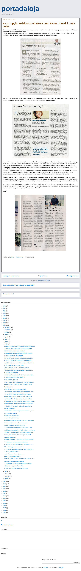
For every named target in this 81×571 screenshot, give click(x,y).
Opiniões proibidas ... (10, 437)
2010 (4, 498)
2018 (4, 325)
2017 (4, 481)
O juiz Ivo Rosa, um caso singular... (14, 355)
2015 (4, 486)
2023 (4, 313)
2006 (4, 505)
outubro (7, 332)
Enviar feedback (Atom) (44, 280)
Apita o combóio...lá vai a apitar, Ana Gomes (16, 367)
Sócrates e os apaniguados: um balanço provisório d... (19, 432)
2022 (4, 315)
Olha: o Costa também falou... (12, 456)
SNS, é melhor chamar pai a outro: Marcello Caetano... (19, 382)
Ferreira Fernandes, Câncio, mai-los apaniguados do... (19, 439)
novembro (7, 329)
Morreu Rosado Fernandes (11, 415)
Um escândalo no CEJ (10, 413)
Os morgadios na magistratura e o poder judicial (17, 434)
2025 (4, 308)
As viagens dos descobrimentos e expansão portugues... (19, 346)
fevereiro (7, 476)
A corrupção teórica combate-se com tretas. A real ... (18, 427)
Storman (45, 567)
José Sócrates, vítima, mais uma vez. (14, 454)
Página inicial (42, 276)
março (6, 473)
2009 (4, 500)
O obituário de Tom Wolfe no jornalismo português (18, 406)
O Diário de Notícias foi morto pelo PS (14, 377)
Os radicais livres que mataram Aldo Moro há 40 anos (19, 420)
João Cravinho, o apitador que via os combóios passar (19, 411)
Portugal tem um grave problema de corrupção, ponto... (19, 401)
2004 (4, 510)
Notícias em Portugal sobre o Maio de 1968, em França (19, 430)
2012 (4, 493)
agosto (7, 337)
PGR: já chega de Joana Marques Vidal (15, 389)
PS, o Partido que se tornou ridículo (14, 447)
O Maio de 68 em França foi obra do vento (16, 468)
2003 (4, 512)
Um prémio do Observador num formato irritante (17, 394)
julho (6, 339)
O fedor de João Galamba (11, 418)
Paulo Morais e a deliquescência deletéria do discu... (18, 353)
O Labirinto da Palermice (11, 372)
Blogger (61, 567)
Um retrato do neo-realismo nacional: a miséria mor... (18, 358)
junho (6, 341)
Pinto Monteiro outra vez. (11, 379)
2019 (4, 323)
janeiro (7, 478)
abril (6, 471)
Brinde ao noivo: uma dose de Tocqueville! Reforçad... (19, 403)
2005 (4, 508)
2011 (4, 496)
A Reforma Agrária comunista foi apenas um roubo (18, 348)
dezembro (7, 327)
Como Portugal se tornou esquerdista (14, 425)
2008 (4, 503)
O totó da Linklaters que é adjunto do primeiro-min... (18, 360)
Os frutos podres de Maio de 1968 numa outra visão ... (19, 458)
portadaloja (20, 8)
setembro (7, 334)
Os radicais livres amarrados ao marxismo (15, 423)
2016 (4, 484)
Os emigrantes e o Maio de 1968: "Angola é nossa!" (18, 384)
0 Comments (19, 257)
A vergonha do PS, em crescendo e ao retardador (18, 463)
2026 (4, 306)
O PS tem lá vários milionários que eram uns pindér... (19, 449)
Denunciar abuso (7, 525)
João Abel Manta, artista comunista (14, 461)
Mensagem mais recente (11, 276)
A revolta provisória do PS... (12, 451)
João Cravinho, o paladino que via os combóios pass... (19, 391)
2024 (4, 311)
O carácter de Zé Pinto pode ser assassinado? (18, 285)
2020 (4, 320)
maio (6, 344)
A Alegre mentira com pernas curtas (14, 365)
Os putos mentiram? (8, 294)
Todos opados (8, 387)
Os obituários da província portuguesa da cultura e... (18, 370)
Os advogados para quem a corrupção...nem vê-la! (18, 396)
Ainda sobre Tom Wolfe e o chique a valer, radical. (18, 399)
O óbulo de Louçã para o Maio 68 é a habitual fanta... (19, 444)
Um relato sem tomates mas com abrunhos (16, 442)
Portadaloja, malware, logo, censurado (14, 351)
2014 (4, 488)
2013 (4, 491)
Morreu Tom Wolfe (9, 408)
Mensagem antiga (72, 276)
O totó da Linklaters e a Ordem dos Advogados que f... (19, 363)
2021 (4, 318)
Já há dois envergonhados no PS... (14, 466)
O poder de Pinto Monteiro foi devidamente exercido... (19, 375)
